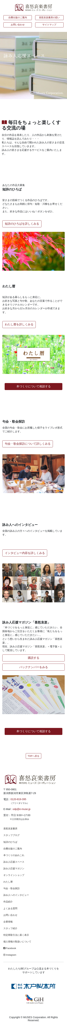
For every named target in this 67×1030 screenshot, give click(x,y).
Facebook (9, 948)
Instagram (9, 954)
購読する (33, 657)
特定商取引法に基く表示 (16, 935)
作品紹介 (8, 901)
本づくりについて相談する (33, 386)
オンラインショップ (13, 875)
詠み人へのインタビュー (16, 895)
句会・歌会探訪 (11, 888)
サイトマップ (49, 24)
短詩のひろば (10, 842)
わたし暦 (8, 881)
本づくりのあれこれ (13, 855)
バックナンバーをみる (33, 667)
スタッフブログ (11, 835)
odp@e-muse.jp (22, 809)
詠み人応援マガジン (13, 868)
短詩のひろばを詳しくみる (22, 223)
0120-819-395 (18, 799)
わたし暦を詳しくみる (19, 324)
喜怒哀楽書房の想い (49, 17)
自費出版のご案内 (17, 17)
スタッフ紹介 (10, 928)
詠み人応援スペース (13, 862)
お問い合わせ (18, 24)
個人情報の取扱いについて (17, 941)
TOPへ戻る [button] (33, 756)
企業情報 (8, 921)
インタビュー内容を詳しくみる (25, 553)
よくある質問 (10, 908)
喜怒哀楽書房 (10, 828)
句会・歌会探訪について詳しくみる (28, 443)
